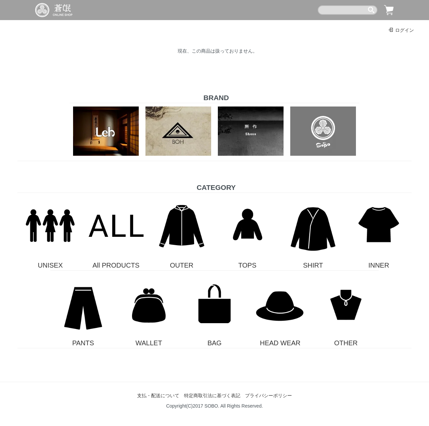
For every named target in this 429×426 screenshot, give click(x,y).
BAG (214, 309)
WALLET (149, 309)
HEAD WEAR (280, 309)
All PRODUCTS (116, 231)
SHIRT (313, 231)
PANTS (83, 309)
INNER (379, 231)
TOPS (247, 231)
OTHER (346, 309)
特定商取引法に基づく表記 (212, 395)
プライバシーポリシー (268, 395)
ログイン (401, 30)
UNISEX (50, 231)
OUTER (181, 231)
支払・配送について (158, 395)
